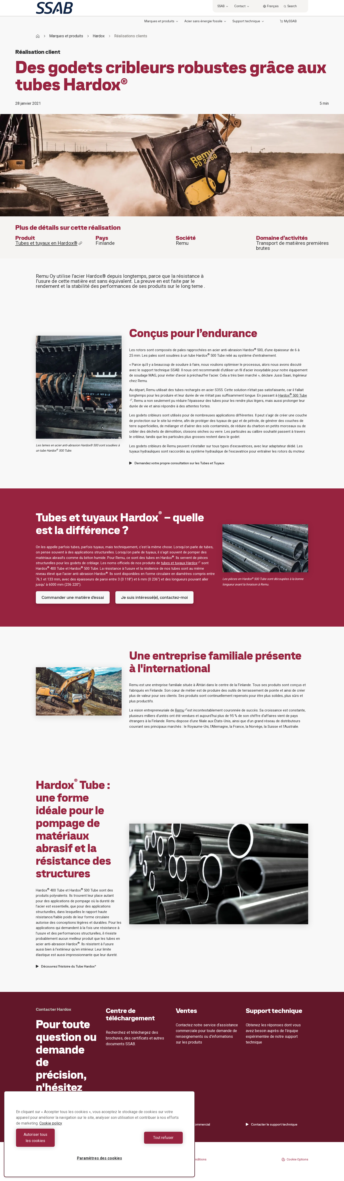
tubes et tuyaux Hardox (180, 563)
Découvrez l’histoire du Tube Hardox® (66, 966)
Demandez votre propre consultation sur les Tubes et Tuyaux (176, 463)
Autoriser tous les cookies (56, 1140)
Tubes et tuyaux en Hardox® (48, 243)
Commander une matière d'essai (73, 597)
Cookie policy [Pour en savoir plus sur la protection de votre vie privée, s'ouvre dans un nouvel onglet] (50, 1129)
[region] (99, 1137)
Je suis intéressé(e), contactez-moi (154, 597)
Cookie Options (294, 1159)
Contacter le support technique (271, 1124)
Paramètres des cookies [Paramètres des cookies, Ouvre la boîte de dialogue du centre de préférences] (99, 1158)
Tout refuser (142, 1140)
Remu (181, 710)
